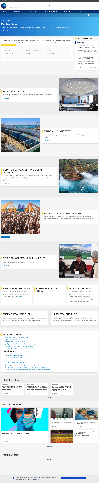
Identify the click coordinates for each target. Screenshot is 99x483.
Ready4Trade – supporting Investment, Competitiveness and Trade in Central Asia (23, 343)
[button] (4, 11)
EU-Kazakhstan (50, 50)
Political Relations (8, 48)
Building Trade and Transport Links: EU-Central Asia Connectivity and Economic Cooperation (87, 52)
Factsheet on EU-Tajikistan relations (13, 359)
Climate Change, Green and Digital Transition (56, 48)
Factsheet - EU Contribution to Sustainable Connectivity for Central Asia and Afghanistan (24, 365)
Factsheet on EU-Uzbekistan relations (13, 360)
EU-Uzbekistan (8, 55)
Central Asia (80, 42)
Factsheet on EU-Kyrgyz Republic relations (14, 362)
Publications (28, 55)
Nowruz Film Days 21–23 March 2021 (61, 422)
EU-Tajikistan (28, 53)
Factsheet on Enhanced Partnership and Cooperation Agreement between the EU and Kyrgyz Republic (27, 369)
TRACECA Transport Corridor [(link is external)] (12, 339)
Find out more (6, 98)
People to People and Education (11, 50)
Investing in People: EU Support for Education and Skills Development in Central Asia (86, 63)
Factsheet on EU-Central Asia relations (13, 355)
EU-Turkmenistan (50, 53)
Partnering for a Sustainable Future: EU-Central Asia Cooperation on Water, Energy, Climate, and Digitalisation (87, 57)
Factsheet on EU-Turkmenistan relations (14, 364)
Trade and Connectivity (30, 48)
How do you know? (26, 0)
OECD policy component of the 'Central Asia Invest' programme (19, 346)
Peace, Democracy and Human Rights (33, 50)
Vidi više (49, 397)
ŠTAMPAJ (95, 14)
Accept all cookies (66, 478)
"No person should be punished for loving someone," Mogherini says (82, 433)
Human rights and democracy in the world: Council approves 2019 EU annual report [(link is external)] (12, 387)
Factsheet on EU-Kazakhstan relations (13, 357)
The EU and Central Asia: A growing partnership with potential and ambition (87, 46)
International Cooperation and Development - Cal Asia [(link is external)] (18, 337)
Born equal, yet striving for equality (15, 433)
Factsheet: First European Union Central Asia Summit (17, 354)
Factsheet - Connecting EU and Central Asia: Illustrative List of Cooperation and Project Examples (26, 367)
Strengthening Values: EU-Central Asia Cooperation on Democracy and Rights (87, 68)
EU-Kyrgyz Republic (9, 53)
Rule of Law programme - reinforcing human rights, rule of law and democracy (22, 344)
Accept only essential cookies (78, 478)
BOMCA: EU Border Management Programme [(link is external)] (16, 341)
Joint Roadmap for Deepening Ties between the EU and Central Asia (20, 348)
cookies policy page (35, 477)
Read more (4, 237)
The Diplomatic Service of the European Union (38, 6)
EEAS (2, 14)
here (21, 296)
